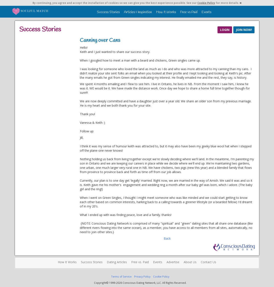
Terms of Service (121, 276)
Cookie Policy (206, 3)
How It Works (166, 12)
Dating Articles (117, 262)
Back (167, 238)
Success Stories (108, 12)
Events (206, 12)
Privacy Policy (142, 276)
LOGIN (224, 30)
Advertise (173, 262)
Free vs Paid (188, 12)
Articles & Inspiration (138, 12)
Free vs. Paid (140, 262)
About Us (190, 262)
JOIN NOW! (244, 30)
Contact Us (208, 262)
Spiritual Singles (30, 11)
